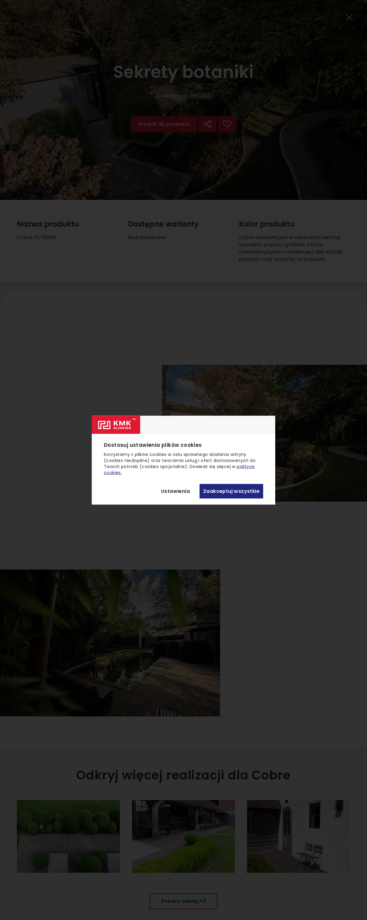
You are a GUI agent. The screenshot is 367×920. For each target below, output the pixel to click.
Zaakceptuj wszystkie (231, 491)
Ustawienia (175, 491)
